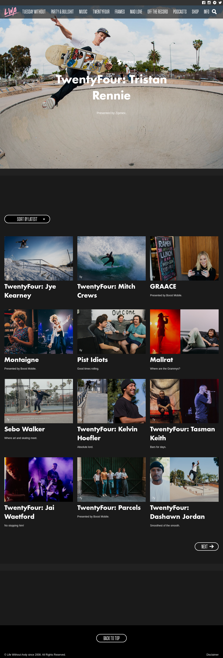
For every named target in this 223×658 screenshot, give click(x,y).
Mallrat (161, 360)
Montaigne (21, 360)
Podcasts (180, 12)
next (207, 547)
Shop (195, 12)
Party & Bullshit (62, 12)
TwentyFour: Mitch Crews (106, 291)
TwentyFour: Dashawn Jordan (177, 512)
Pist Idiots (92, 360)
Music (83, 12)
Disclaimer (212, 654)
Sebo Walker (24, 430)
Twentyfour (101, 12)
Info (206, 12)
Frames (120, 12)
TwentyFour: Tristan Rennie (111, 88)
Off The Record (157, 12)
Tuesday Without (34, 12)
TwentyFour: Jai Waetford (29, 512)
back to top (111, 638)
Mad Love (136, 12)
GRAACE (163, 287)
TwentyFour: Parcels (109, 508)
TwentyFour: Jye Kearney (30, 291)
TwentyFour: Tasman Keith (182, 434)
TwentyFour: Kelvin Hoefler (107, 434)
